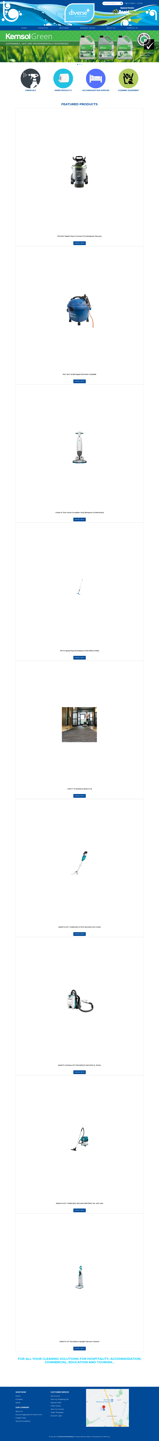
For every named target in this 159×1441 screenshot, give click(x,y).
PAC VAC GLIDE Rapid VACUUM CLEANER (79, 374)
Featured (64, 28)
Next (157, 47)
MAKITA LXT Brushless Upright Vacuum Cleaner (79, 1342)
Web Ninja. (107, 1436)
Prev (2, 47)
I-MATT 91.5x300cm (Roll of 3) (79, 789)
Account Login (56, 1416)
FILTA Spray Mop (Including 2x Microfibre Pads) (79, 651)
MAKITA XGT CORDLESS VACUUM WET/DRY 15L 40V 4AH (79, 1203)
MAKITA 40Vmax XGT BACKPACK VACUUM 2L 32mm (79, 1065)
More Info (79, 243)
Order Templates (57, 1412)
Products (43, 28)
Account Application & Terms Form (29, 1415)
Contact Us (132, 28)
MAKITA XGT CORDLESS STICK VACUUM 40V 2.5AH (79, 927)
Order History (56, 1406)
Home (24, 28)
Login (139, 3)
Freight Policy (21, 1418)
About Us (111, 28)
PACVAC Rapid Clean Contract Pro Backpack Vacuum (80, 236)
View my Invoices (57, 1409)
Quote (18, 1403)
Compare (19, 1399)
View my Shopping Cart (60, 1399)
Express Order (87, 28)
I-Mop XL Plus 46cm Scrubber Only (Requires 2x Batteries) (79, 513)
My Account (55, 1396)
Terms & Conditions (23, 1421)
